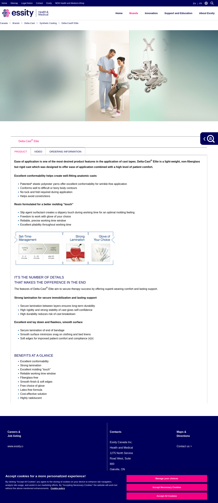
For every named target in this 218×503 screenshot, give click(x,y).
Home (4, 3)
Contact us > (184, 446)
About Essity (207, 13)
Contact (39, 3)
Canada (5, 23)
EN (194, 3)
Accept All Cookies (167, 496)
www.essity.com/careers (22, 446)
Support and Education (178, 13)
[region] (109, 487)
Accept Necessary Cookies (166, 487)
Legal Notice (27, 3)
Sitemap (14, 3)
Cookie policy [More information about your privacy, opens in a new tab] (58, 488)
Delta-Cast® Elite (70, 23)
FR (200, 3)
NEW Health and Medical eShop (69, 3)
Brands (133, 13)
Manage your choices (166, 478)
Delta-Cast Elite (28, 141)
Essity (49, 3)
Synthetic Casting (50, 23)
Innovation (151, 13)
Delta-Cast (31, 23)
